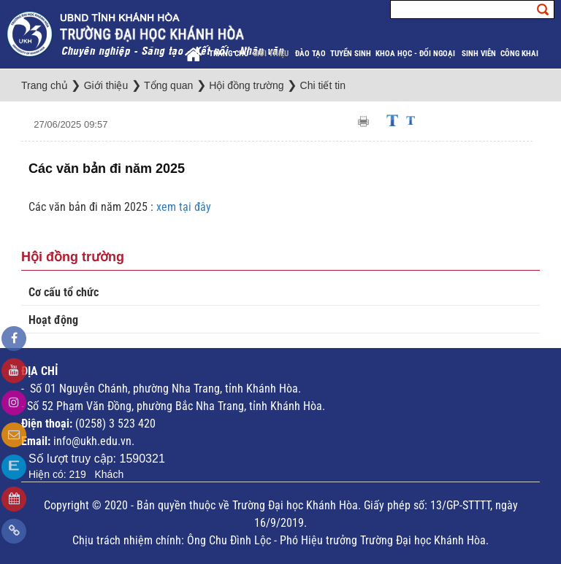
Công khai (520, 53)
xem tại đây (183, 207)
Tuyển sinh (350, 53)
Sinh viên (479, 53)
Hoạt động (53, 320)
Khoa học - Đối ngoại (416, 53)
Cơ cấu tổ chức (63, 292)
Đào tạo (310, 53)
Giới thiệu (272, 53)
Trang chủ (228, 53)
